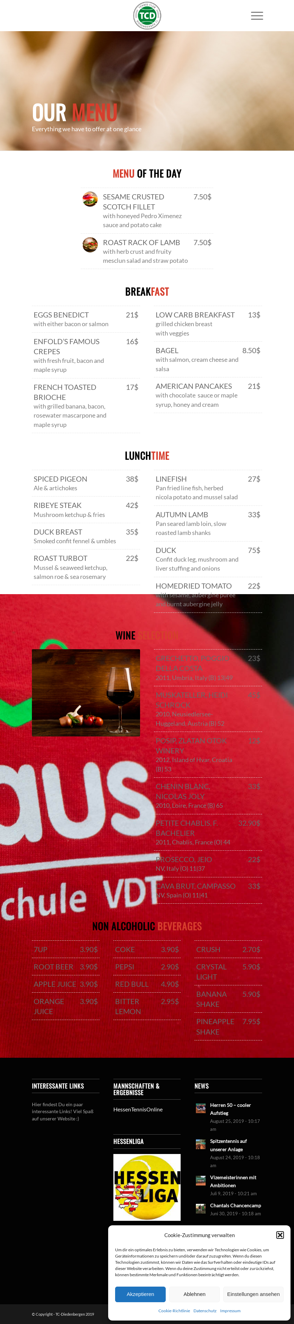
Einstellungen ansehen (253, 1294)
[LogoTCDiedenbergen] (147, 15)
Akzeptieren (140, 1294)
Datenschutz (205, 1310)
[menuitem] (253, 15)
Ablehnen (194, 1294)
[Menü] (253, 15)
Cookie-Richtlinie (174, 1310)
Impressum (230, 1310)
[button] (280, 1235)
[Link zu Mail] (283, 15)
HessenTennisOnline (138, 1109)
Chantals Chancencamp (235, 1205)
